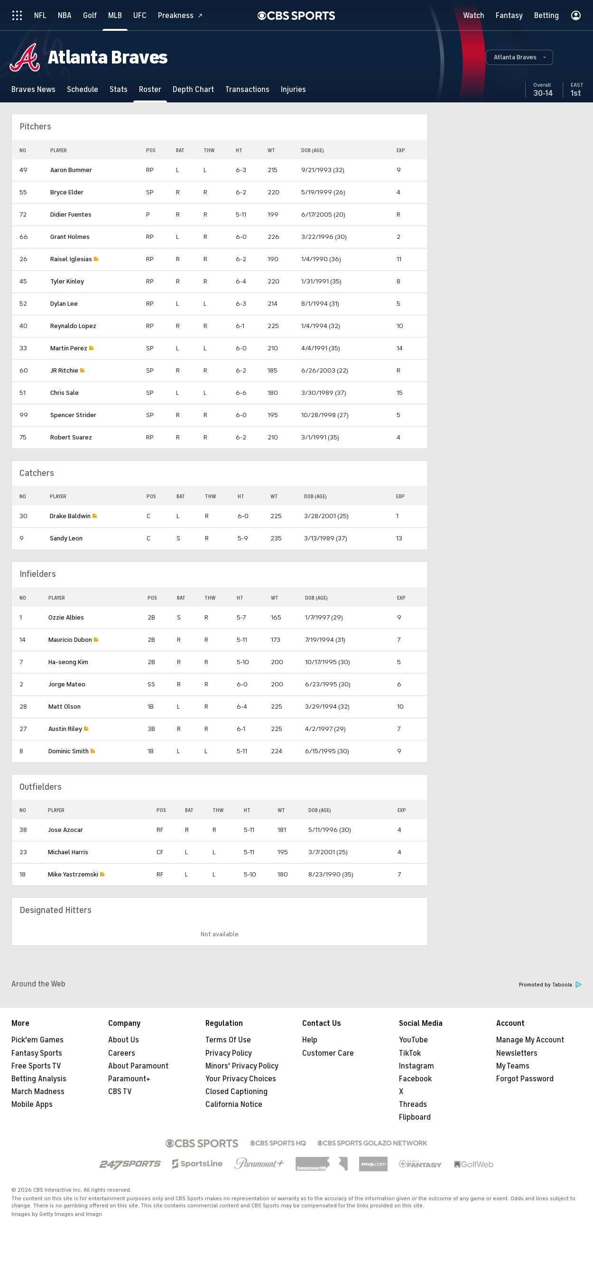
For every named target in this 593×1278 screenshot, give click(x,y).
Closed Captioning (236, 1091)
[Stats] (118, 89)
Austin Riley (65, 729)
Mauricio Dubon (70, 640)
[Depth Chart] (193, 89)
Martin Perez (68, 348)
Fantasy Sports (36, 1053)
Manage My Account (530, 1040)
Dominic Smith (68, 751)
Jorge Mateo (66, 684)
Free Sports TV (36, 1066)
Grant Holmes (70, 237)
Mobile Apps (32, 1104)
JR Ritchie (64, 370)
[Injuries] (293, 89)
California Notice (233, 1104)
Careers (121, 1053)
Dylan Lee (64, 304)
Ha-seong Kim (68, 662)
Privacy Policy (228, 1053)
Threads (413, 1104)
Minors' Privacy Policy (241, 1066)
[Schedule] (82, 89)
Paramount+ (129, 1079)
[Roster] (150, 89)
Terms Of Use (228, 1040)
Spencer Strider (73, 415)
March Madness (38, 1091)
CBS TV (120, 1091)
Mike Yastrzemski (73, 874)
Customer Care (328, 1053)
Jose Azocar (65, 830)
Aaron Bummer (71, 170)
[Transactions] (247, 89)
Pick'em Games (37, 1040)
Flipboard (415, 1117)
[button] (519, 57)
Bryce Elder (66, 192)
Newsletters (516, 1053)
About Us (123, 1040)
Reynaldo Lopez (73, 326)
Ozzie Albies (66, 617)
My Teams (512, 1066)
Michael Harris (68, 852)
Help (309, 1040)
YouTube (413, 1040)
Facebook (415, 1079)
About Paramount (138, 1066)
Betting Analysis (38, 1079)
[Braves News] (33, 89)
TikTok (410, 1053)
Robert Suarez (71, 437)
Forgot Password (525, 1079)
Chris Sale (64, 393)
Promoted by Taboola (550, 985)
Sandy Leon (66, 538)
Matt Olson (64, 707)
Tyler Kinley (67, 281)
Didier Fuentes (71, 214)
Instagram (416, 1066)
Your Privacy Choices (240, 1079)
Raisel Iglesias (71, 259)
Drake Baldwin (70, 516)
